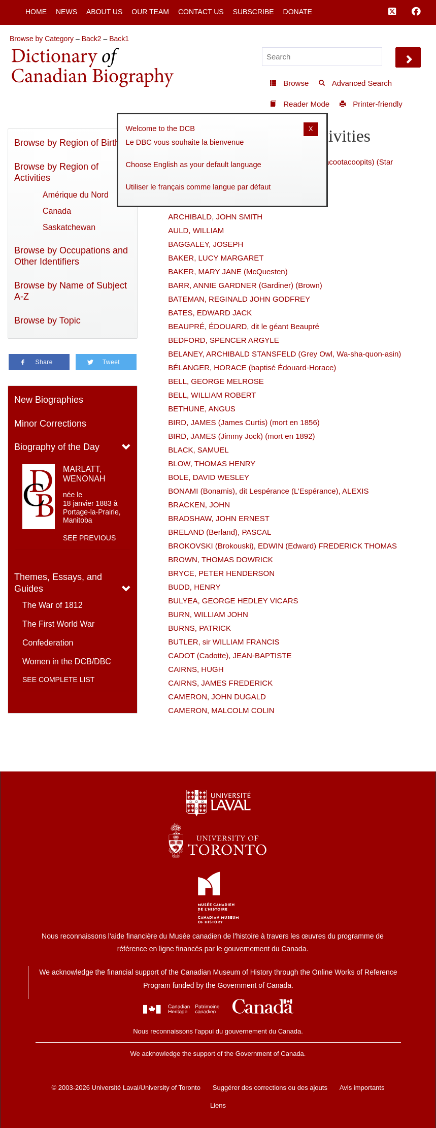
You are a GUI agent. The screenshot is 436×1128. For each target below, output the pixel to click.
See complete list (58, 679)
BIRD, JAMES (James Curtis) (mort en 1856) (243, 422)
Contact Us (201, 12)
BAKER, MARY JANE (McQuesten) (227, 271)
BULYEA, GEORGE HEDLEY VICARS (233, 600)
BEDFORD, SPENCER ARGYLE (223, 340)
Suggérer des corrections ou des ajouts (270, 1087)
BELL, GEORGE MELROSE (215, 381)
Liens (218, 1105)
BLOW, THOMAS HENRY (211, 463)
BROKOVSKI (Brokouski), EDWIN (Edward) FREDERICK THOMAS (282, 545)
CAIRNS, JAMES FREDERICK (220, 683)
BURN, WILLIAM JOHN (208, 614)
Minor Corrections (50, 423)
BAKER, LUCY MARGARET (215, 257)
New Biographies (48, 400)
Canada (57, 211)
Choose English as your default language (193, 164)
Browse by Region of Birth (67, 143)
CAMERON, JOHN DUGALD (217, 696)
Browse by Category (42, 39)
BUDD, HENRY (194, 587)
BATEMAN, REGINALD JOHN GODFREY (239, 299)
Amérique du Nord (76, 194)
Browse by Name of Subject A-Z (70, 291)
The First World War (58, 624)
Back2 (92, 39)
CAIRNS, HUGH (195, 669)
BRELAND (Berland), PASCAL (219, 532)
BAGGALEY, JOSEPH (205, 244)
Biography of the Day (56, 447)
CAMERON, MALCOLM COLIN (221, 710)
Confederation (48, 642)
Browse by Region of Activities (56, 172)
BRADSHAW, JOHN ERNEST (218, 518)
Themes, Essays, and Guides (58, 583)
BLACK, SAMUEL (198, 449)
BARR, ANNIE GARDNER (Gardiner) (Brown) (245, 285)
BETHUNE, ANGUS (202, 408)
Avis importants (362, 1087)
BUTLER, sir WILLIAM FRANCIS (223, 641)
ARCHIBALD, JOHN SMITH (215, 216)
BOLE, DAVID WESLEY (208, 477)
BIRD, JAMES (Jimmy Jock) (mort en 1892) (241, 436)
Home (36, 12)
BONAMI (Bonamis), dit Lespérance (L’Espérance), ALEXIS (268, 491)
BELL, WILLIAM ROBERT (212, 395)
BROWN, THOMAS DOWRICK (220, 559)
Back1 (119, 39)
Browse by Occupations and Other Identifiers (71, 256)
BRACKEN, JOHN (199, 504)
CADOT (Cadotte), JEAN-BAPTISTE (229, 655)
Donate (297, 12)
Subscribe (253, 12)
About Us (104, 12)
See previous (89, 538)
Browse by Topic (47, 320)
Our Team (150, 12)
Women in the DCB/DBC (66, 661)
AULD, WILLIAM (196, 230)
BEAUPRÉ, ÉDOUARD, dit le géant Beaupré (243, 326)
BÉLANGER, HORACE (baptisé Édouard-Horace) (252, 367)
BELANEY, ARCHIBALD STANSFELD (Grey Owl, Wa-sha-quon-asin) (284, 353)
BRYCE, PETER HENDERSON (221, 573)
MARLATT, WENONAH (84, 474)
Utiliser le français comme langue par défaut (198, 187)
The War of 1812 (52, 605)
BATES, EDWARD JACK (210, 312)
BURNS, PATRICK (199, 628)
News (66, 12)
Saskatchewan (69, 227)
